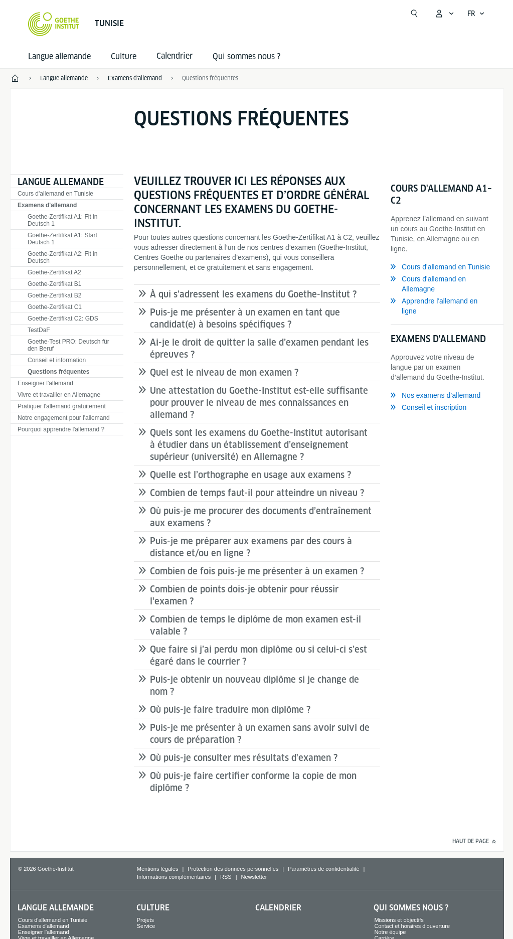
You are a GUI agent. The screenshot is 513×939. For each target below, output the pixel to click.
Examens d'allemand (47, 205)
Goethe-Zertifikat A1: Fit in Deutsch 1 (62, 220)
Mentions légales (158, 869)
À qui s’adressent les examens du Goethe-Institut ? (253, 294)
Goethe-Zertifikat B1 (54, 283)
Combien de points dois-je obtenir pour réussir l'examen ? (244, 595)
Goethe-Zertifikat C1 (55, 306)
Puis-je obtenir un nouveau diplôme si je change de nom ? (254, 685)
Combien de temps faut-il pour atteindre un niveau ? (257, 493)
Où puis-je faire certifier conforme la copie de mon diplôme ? (253, 781)
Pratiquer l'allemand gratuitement (62, 406)
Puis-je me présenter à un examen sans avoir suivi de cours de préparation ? (260, 733)
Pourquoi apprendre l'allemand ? (61, 429)
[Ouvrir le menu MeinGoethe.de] (444, 13)
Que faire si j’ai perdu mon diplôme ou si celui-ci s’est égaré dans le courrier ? (258, 655)
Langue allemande (59, 56)
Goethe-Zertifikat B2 (54, 295)
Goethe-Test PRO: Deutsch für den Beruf (68, 345)
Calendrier (278, 907)
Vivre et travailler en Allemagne (59, 394)
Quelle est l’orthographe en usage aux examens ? (250, 475)
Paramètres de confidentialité (323, 869)
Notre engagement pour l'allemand (64, 417)
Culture (123, 56)
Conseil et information (57, 360)
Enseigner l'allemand (45, 383)
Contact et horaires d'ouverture (412, 926)
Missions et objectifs (398, 920)
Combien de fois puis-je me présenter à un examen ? (257, 571)
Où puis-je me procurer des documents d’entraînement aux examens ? (261, 517)
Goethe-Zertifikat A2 (54, 272)
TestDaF (39, 330)
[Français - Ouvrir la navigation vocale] (476, 14)
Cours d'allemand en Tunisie (55, 193)
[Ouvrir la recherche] (414, 13)
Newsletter (254, 877)
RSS (226, 877)
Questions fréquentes (58, 371)
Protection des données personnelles (233, 869)
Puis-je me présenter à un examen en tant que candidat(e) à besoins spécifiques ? (245, 318)
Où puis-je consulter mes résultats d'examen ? (243, 757)
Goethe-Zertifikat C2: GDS (63, 318)
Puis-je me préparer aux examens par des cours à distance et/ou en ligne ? (251, 547)
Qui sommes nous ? (246, 56)
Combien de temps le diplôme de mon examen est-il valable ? (255, 625)
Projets (145, 920)
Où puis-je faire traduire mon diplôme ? (230, 709)
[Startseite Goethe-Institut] (53, 24)
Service (146, 926)
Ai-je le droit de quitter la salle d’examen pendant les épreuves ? (259, 348)
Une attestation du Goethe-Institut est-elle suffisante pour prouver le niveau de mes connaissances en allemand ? (259, 402)
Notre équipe (390, 932)
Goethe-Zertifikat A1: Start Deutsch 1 (62, 239)
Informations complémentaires (174, 877)
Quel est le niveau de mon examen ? (224, 372)
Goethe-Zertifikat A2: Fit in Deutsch (62, 257)
